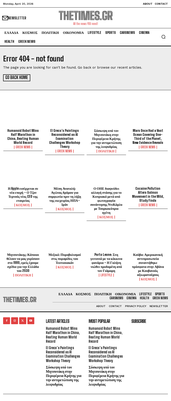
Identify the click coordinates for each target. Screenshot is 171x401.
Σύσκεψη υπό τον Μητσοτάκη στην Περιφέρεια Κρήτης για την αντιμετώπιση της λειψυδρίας (106, 138)
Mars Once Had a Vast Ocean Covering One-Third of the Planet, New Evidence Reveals (147, 136)
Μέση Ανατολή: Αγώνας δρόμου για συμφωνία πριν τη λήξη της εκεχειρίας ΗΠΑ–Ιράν (64, 196)
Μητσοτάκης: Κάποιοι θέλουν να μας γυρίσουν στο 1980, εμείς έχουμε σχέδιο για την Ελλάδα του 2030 (23, 262)
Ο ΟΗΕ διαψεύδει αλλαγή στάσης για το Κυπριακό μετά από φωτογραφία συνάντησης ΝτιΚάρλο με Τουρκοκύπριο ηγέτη (106, 200)
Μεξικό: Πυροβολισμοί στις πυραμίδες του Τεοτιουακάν (65, 258)
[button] (163, 36)
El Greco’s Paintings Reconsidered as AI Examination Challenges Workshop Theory (64, 138)
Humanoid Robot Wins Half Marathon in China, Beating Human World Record (23, 136)
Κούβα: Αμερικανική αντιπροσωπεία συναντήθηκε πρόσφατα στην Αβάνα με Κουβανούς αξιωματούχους (148, 264)
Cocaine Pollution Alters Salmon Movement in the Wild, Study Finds (148, 194)
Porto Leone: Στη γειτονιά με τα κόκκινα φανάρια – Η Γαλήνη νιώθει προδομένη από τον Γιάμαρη (106, 262)
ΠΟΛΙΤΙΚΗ (106, 150)
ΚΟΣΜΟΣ (23, 204)
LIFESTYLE (106, 274)
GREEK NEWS (23, 146)
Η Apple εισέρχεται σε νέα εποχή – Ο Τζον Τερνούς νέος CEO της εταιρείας (23, 194)
